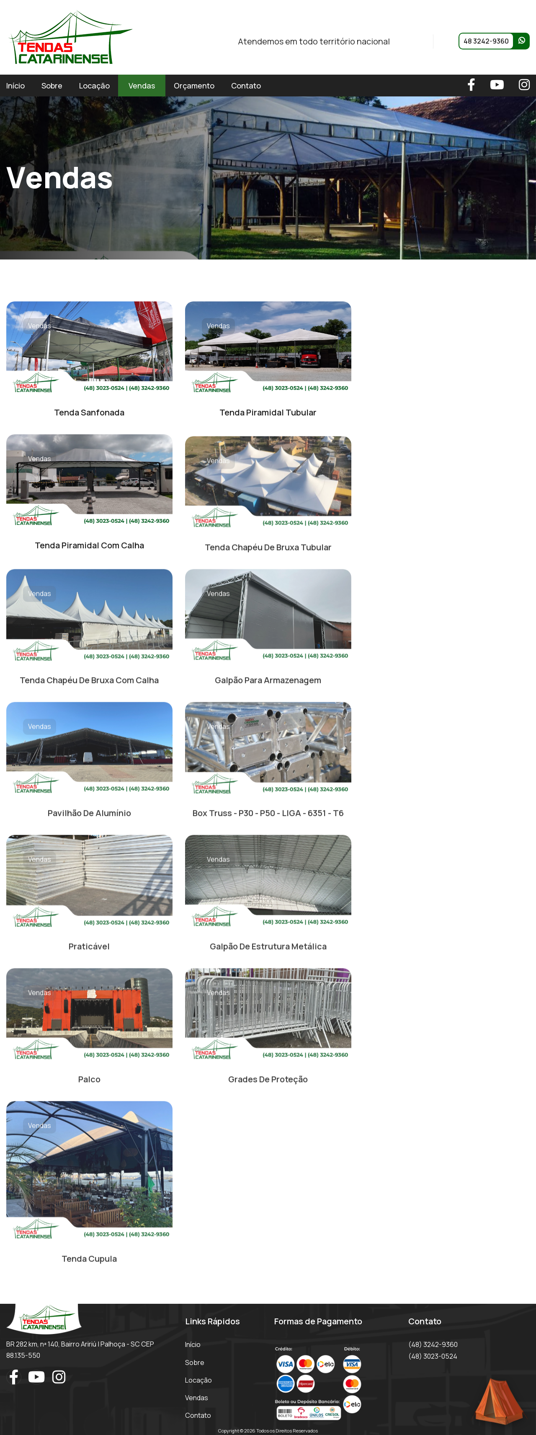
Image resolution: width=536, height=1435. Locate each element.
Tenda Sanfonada (89, 412)
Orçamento (194, 85)
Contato (246, 85)
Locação (94, 85)
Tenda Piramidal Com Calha (89, 545)
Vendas (142, 85)
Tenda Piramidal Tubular (268, 412)
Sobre (51, 85)
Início (15, 85)
